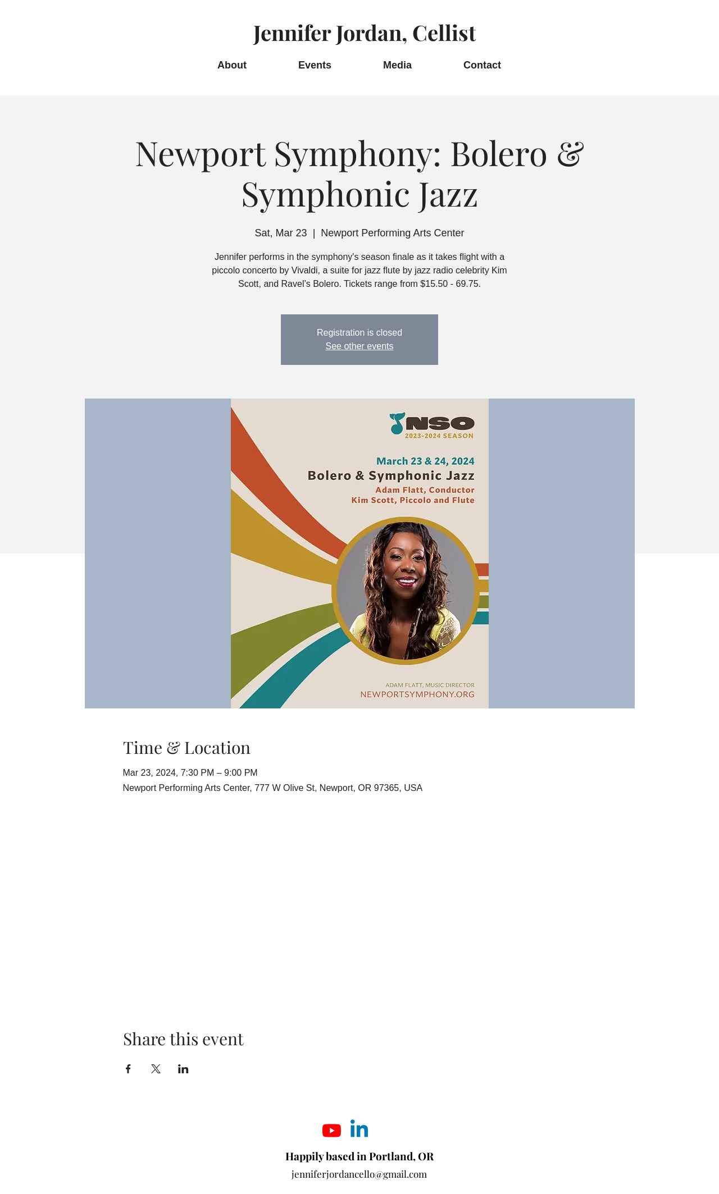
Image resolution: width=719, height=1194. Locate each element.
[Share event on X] (156, 1068)
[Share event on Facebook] (128, 1068)
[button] (397, 65)
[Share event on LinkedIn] (183, 1068)
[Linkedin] (359, 1130)
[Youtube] (332, 1130)
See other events (360, 346)
